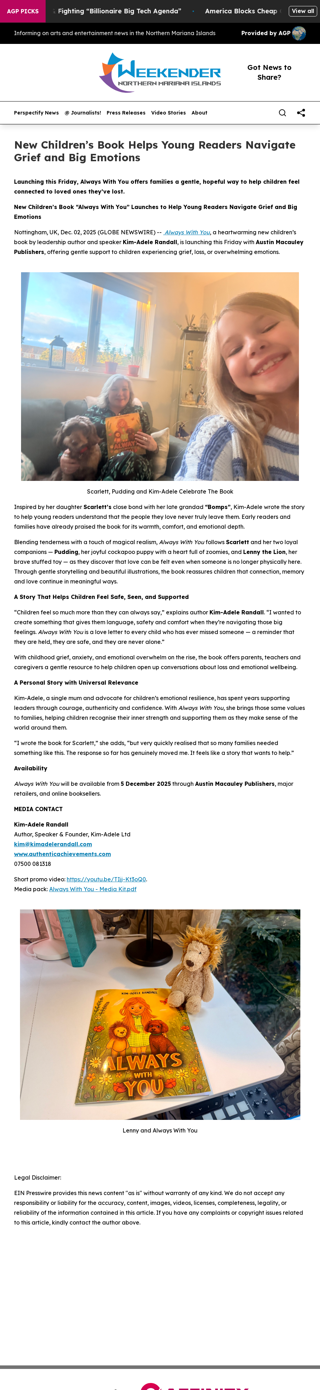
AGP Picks (23, 11)
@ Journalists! (83, 113)
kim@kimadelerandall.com (53, 844)
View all (303, 10)
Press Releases (126, 113)
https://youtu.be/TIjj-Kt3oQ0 (106, 879)
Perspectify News (36, 113)
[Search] (282, 113)
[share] (301, 113)
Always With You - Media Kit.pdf (92, 889)
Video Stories (168, 113)
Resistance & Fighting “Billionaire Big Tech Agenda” (107, 11)
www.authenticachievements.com (62, 853)
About (199, 113)
